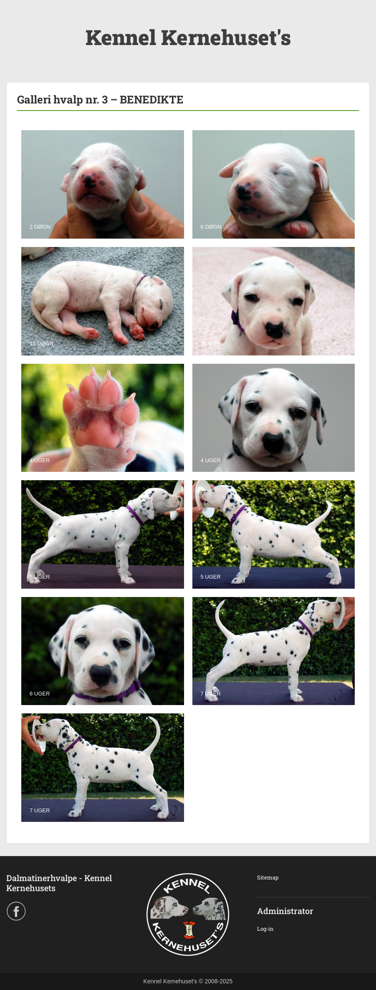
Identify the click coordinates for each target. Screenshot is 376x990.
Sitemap (268, 877)
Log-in (265, 928)
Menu (15, 23)
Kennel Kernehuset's (188, 37)
